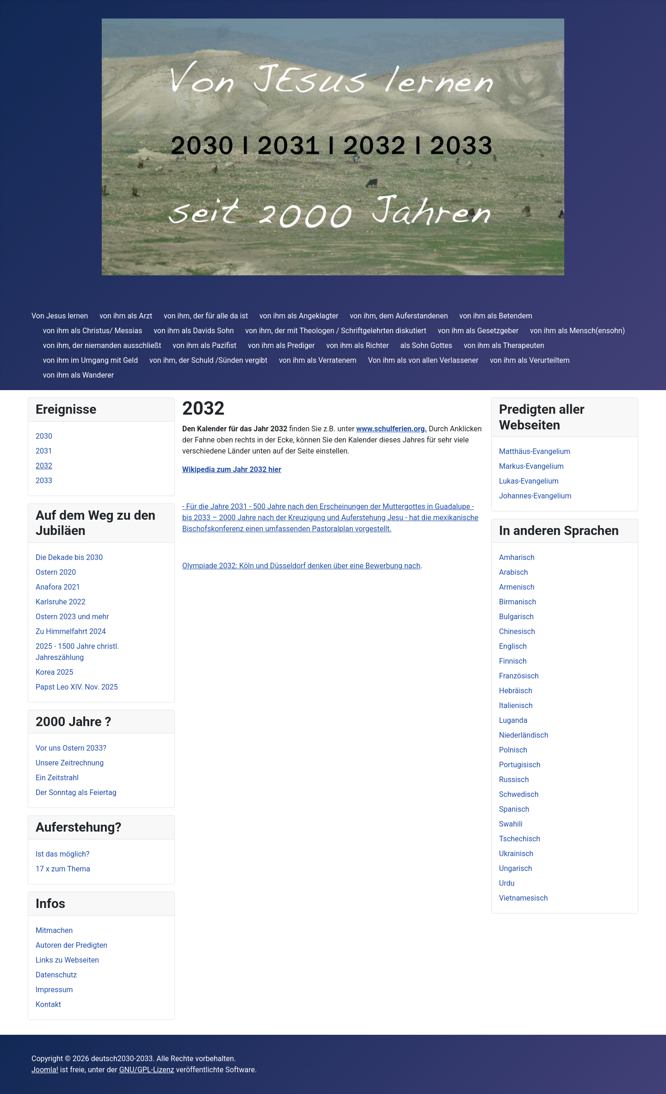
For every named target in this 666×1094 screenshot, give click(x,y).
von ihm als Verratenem (318, 360)
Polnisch (513, 750)
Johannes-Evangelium (535, 495)
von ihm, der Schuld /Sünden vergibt (208, 360)
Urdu (507, 883)
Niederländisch (524, 735)
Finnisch (513, 661)
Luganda (513, 720)
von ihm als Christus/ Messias (92, 330)
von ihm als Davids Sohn (194, 330)
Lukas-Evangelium (529, 481)
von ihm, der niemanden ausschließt (102, 345)
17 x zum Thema (63, 868)
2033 (44, 480)
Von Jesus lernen (59, 315)
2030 (44, 436)
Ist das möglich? (62, 854)
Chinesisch (517, 631)
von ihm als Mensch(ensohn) (577, 330)
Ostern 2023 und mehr (72, 616)
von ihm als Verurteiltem (530, 360)
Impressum (54, 989)
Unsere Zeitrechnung (70, 762)
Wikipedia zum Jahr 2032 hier (231, 469)
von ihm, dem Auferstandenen (399, 315)
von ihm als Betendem (495, 315)
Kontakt (48, 1004)
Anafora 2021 (58, 587)
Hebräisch (515, 690)
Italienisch (516, 705)
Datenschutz (56, 974)
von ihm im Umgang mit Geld (90, 360)
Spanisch (514, 809)
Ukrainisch (516, 853)
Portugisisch (519, 764)
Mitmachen (54, 930)
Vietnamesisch (523, 898)
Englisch (513, 646)
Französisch (519, 675)
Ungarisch (515, 868)
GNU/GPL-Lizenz (146, 1069)
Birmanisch (517, 601)
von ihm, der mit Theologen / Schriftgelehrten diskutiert (335, 330)
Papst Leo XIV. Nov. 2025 (77, 687)
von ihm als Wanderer (78, 375)
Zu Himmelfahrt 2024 (71, 631)
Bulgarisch (516, 616)
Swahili (511, 824)
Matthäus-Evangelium (534, 451)
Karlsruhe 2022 (61, 601)
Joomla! (44, 1069)
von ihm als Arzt (125, 315)
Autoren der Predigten (71, 945)
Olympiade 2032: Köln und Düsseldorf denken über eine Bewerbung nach (301, 565)
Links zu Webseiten (67, 960)
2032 (44, 465)
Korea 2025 (54, 672)
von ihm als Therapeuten (504, 345)
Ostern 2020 (56, 572)
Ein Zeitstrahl (57, 777)
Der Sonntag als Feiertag (76, 792)
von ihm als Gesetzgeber (478, 330)
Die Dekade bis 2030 (69, 557)
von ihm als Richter (358, 345)
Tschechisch (519, 838)
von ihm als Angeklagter (299, 315)
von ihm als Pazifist (204, 345)
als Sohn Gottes (426, 345)
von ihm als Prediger (281, 345)
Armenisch (517, 587)
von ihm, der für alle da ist (206, 315)
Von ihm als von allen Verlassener (423, 360)
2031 (44, 451)
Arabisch (513, 572)
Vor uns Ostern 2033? (71, 748)
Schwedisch (519, 794)
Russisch (514, 779)
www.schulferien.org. (391, 428)
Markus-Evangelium (531, 466)
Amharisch (517, 557)
